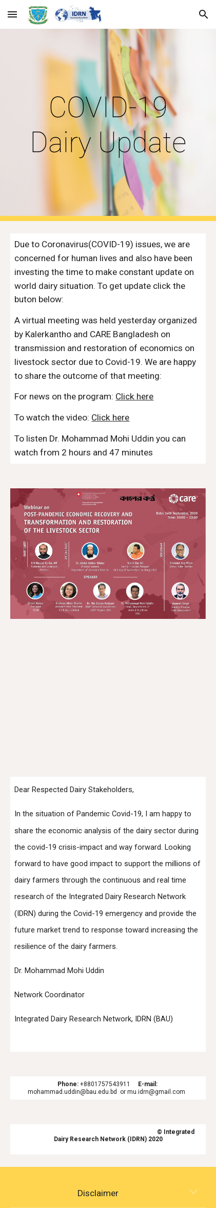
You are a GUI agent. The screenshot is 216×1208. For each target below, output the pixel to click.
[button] (12, 14)
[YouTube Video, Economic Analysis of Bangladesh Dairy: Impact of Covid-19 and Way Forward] (107, 698)
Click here (134, 396)
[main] (107, 125)
